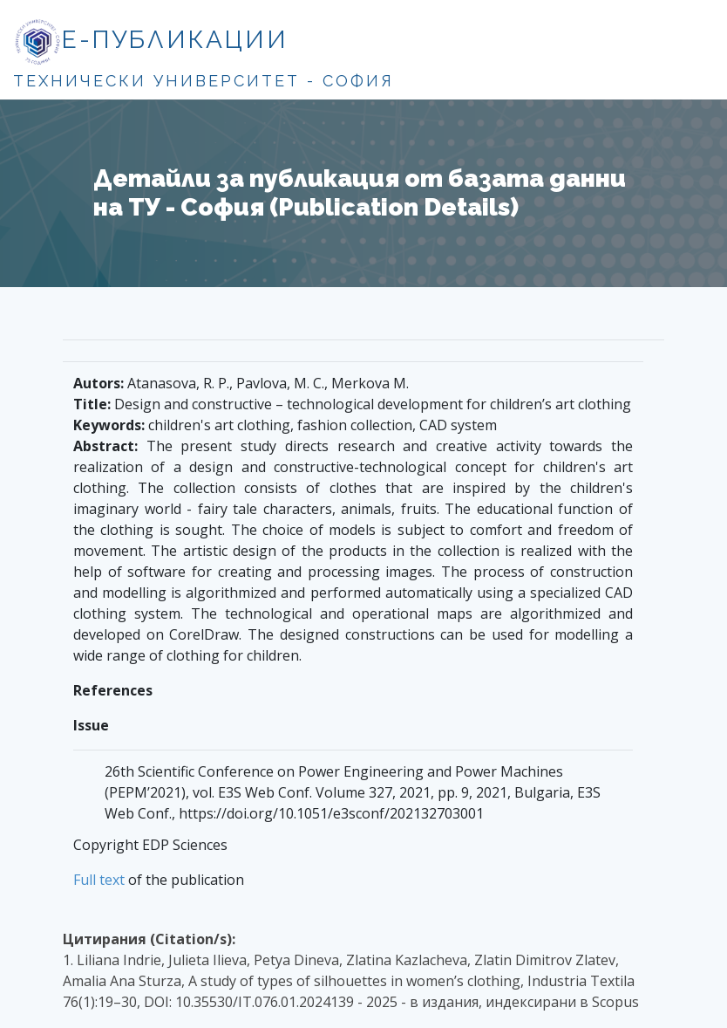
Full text (99, 879)
